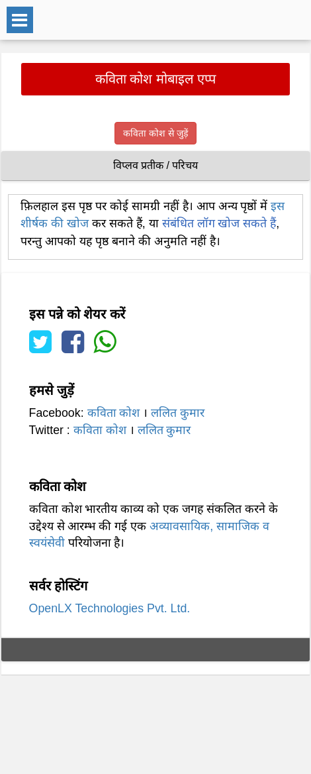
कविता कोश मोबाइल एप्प (155, 79)
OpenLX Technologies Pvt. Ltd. (110, 608)
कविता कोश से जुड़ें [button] (155, 133)
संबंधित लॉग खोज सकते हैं (219, 223)
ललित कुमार (177, 412)
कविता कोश (113, 412)
